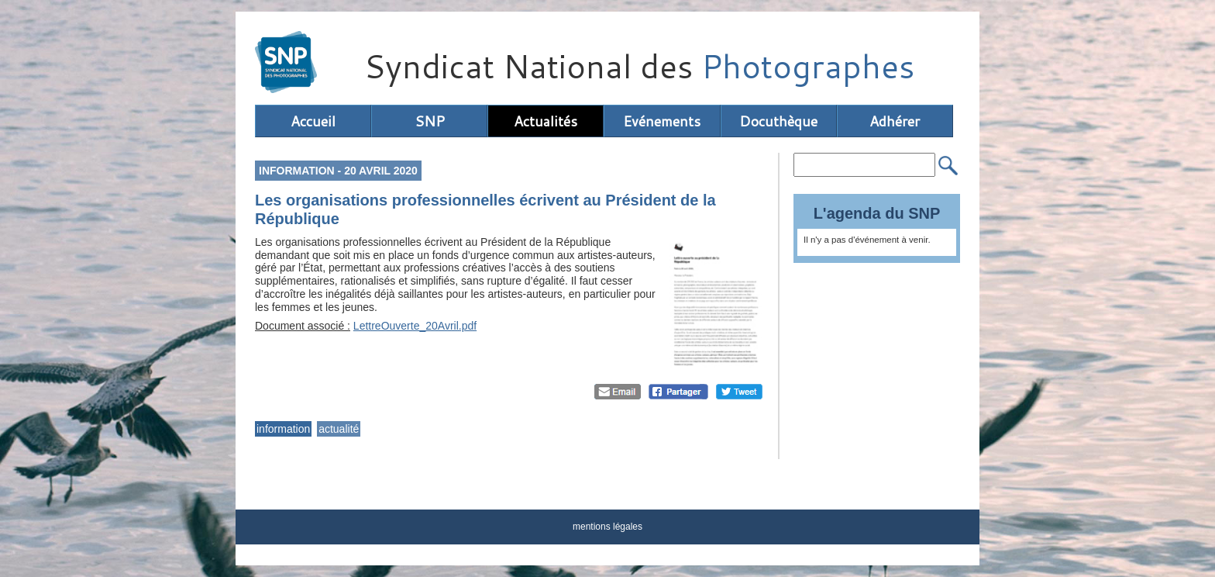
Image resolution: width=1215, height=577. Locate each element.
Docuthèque (778, 121)
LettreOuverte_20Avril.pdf (415, 326)
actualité (338, 429)
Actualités (545, 121)
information (283, 429)
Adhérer (894, 121)
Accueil (313, 121)
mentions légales (607, 526)
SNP (430, 121)
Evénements (661, 121)
